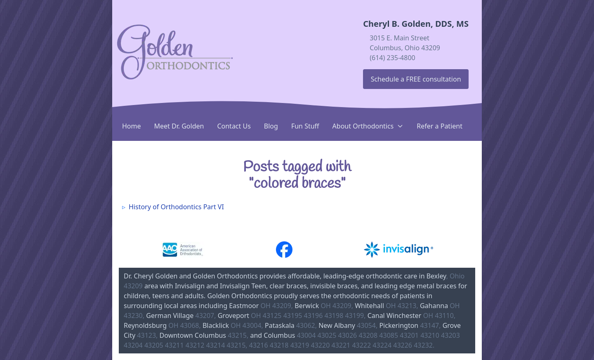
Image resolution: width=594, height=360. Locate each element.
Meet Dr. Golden (179, 126)
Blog (271, 126)
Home (131, 126)
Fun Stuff (305, 126)
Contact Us (233, 126)
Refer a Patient (439, 126)
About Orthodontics (368, 126)
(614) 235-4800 (392, 57)
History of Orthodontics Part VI (176, 206)
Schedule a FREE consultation (416, 79)
